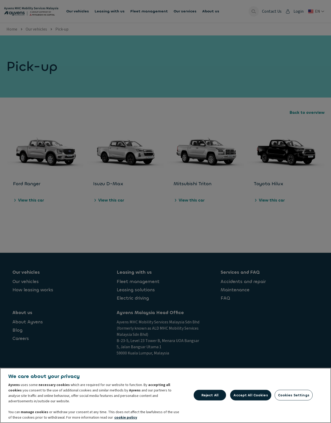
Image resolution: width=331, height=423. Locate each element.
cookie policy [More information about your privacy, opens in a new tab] (125, 418)
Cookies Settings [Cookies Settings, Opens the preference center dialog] (293, 396)
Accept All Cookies (251, 396)
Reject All (210, 396)
